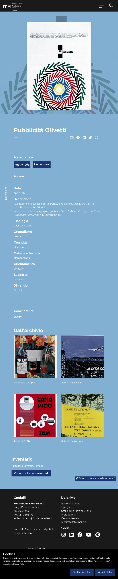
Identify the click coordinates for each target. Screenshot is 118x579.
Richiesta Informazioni (73, 522)
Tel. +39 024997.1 (23, 514)
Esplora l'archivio (70, 503)
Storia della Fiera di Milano (76, 511)
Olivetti (18, 316)
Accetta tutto (105, 572)
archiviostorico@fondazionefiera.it (33, 518)
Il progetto (67, 507)
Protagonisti (68, 514)
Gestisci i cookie (81, 572)
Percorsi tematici (70, 518)
